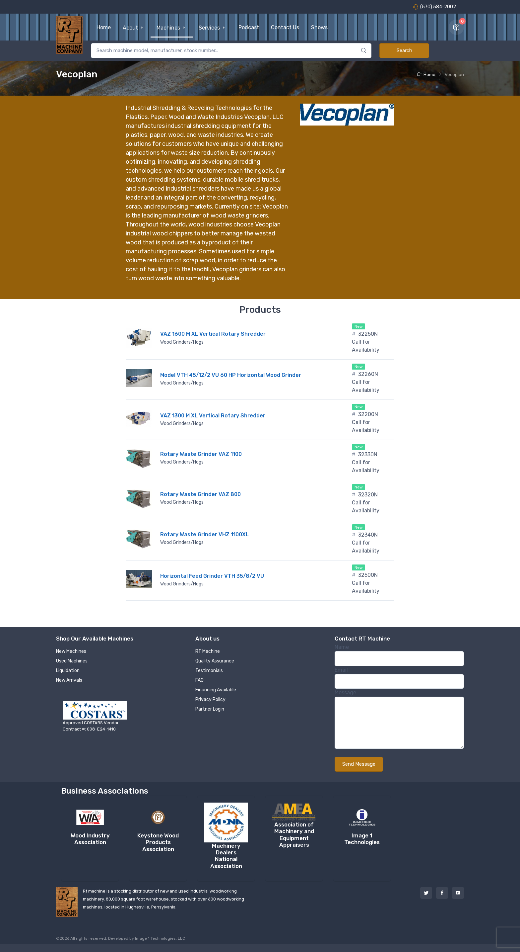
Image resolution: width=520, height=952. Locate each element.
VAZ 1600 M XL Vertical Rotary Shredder (213, 334)
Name (342, 647)
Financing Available (215, 690)
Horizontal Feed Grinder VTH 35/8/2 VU (212, 576)
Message (345, 692)
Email (341, 670)
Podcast (248, 27)
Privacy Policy (210, 699)
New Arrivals (69, 680)
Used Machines (72, 661)
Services (213, 28)
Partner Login (209, 709)
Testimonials (209, 670)
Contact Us (285, 27)
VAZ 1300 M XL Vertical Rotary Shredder (212, 415)
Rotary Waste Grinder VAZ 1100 (201, 454)
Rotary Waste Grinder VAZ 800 (200, 494)
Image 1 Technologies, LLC (160, 938)
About (134, 28)
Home (104, 27)
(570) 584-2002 (434, 7)
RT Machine (207, 651)
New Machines (71, 651)
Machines (172, 28)
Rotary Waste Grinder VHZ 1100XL (204, 534)
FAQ (199, 680)
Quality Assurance (214, 661)
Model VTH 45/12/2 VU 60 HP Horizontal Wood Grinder (230, 375)
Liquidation (68, 670)
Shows (319, 27)
